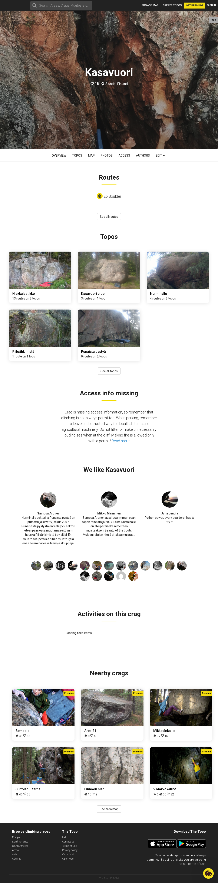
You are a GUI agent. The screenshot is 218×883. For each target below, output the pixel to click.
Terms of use (69, 845)
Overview (59, 155)
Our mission (69, 854)
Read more (121, 441)
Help (64, 837)
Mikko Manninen (109, 513)
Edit (160, 155)
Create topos (172, 5)
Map (91, 155)
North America (20, 841)
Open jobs (68, 858)
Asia (14, 854)
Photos (107, 155)
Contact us (68, 841)
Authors (143, 155)
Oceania (16, 858)
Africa (15, 850)
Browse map (150, 5)
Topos (77, 155)
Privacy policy (69, 850)
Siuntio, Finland (116, 84)
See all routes (109, 216)
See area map (109, 809)
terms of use (196, 864)
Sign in (211, 5)
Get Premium (194, 5)
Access (124, 155)
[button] (208, 873)
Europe (16, 837)
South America (20, 845)
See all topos (109, 371)
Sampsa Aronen (48, 513)
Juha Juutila (169, 513)
